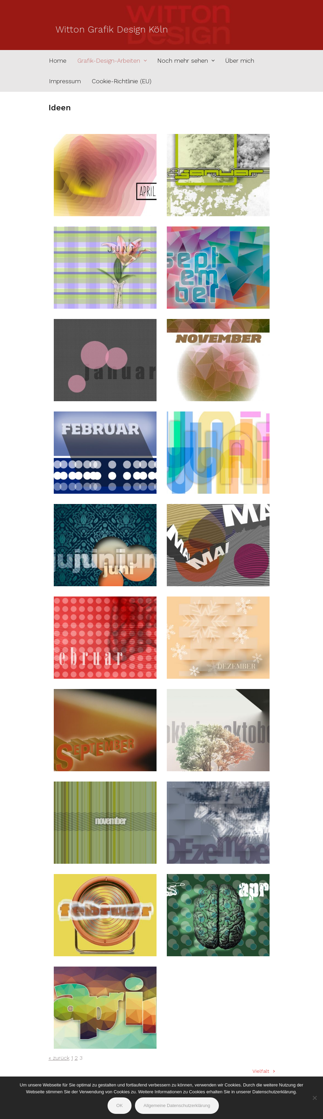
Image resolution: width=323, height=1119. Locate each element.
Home (57, 60)
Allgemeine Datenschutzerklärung (177, 1105)
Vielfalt (260, 1071)
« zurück (59, 1058)
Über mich (239, 60)
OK (119, 1105)
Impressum (65, 81)
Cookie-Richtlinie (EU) (121, 81)
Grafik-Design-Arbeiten (108, 60)
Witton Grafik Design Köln (111, 29)
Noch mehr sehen (182, 60)
